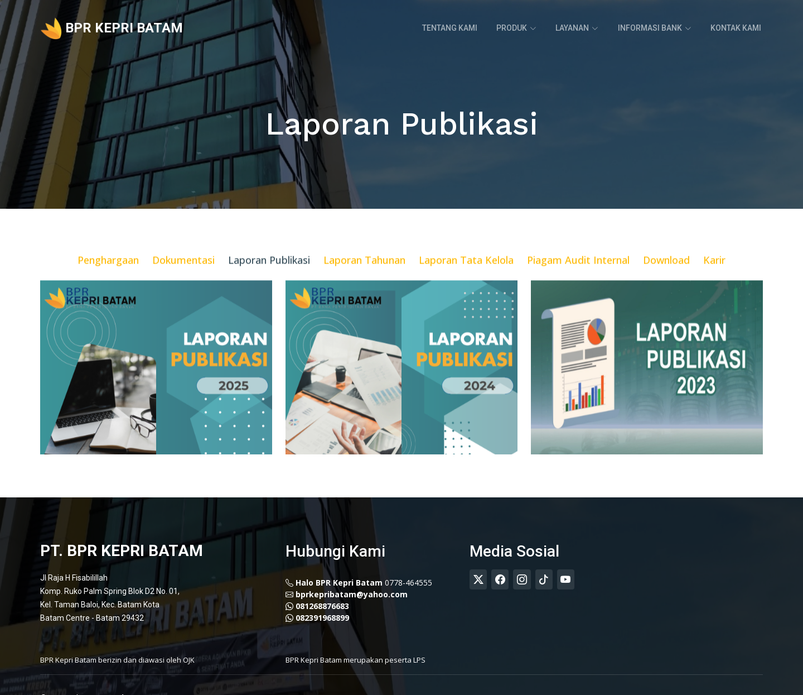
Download (666, 274)
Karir (714, 274)
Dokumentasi (183, 274)
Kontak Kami (735, 27)
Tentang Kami (450, 27)
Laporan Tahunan (364, 274)
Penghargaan (108, 274)
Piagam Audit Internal (578, 274)
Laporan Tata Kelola (466, 274)
